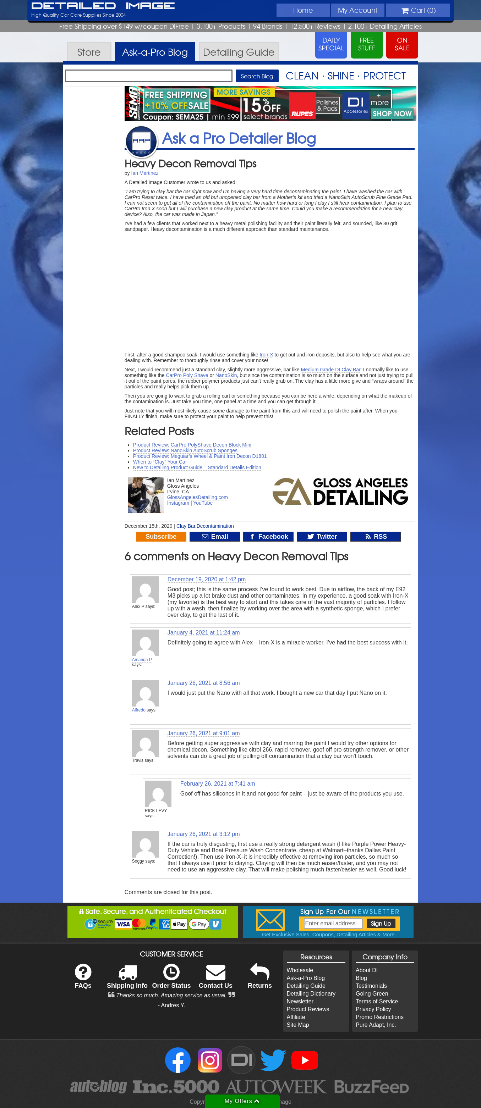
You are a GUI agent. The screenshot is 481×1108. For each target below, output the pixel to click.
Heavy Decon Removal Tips (190, 163)
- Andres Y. (171, 1005)
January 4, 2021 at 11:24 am (204, 633)
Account (358, 10)
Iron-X (266, 355)
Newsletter (300, 1001)
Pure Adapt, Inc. (376, 1025)
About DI (367, 970)
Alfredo (139, 710)
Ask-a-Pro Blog (306, 978)
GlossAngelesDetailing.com (197, 497)
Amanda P (142, 659)
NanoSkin (226, 375)
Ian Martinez (145, 173)
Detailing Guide (306, 986)
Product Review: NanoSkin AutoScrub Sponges (185, 450)
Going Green (372, 994)
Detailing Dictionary (311, 994)
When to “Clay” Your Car (160, 462)
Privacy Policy (373, 1009)
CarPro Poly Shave (187, 375)
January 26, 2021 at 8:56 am (204, 683)
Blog (361, 978)
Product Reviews (308, 1009)
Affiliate (296, 1017)
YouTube (203, 503)
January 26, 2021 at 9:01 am (204, 733)
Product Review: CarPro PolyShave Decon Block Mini (192, 445)
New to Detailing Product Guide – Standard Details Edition (197, 467)
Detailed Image (103, 6)
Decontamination (215, 526)
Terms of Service (377, 1001)
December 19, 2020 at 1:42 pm (207, 579)
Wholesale (300, 970)
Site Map (298, 1025)
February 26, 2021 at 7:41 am (217, 784)
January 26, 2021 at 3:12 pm (204, 834)
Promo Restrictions (380, 1017)
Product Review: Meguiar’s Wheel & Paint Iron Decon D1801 (200, 456)
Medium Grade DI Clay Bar (330, 369)
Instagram (178, 503)
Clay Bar (185, 526)
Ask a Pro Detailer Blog (239, 137)
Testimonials (371, 986)
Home (303, 10)
